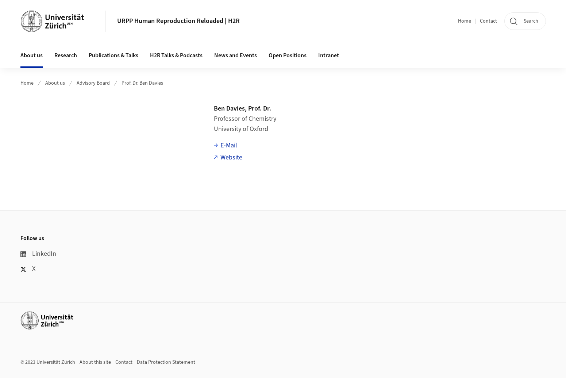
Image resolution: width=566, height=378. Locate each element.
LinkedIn (38, 253)
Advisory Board (93, 83)
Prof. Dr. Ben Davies (142, 83)
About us (55, 83)
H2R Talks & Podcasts (176, 55)
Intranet (328, 55)
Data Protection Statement (166, 362)
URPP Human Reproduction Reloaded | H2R (178, 21)
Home (464, 21)
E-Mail (228, 145)
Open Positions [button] (288, 55)
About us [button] (31, 55)
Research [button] (65, 55)
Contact (488, 21)
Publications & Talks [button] (113, 55)
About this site (95, 362)
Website (231, 157)
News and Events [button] (235, 55)
